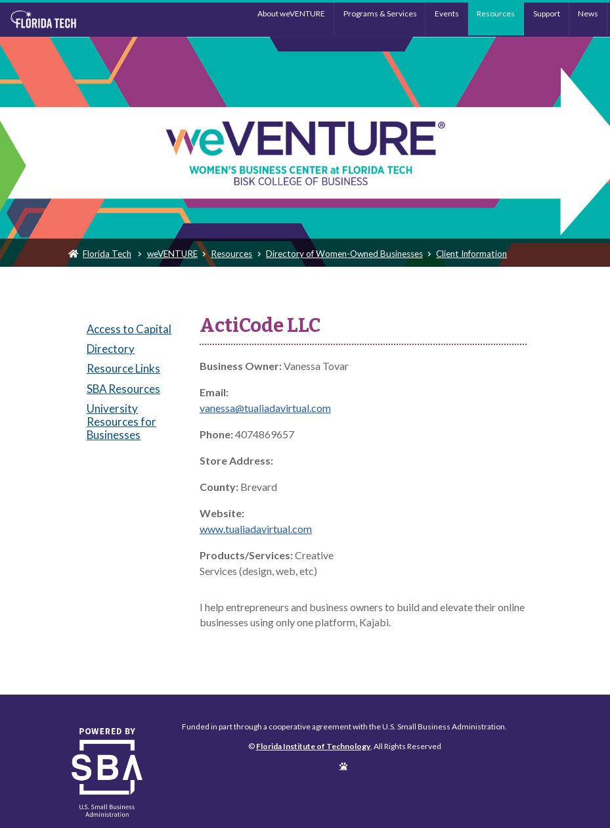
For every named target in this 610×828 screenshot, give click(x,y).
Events (447, 13)
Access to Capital (129, 329)
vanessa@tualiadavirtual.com (265, 408)
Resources (496, 13)
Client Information (471, 253)
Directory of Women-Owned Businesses (344, 253)
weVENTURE (172, 253)
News (588, 13)
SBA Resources (123, 389)
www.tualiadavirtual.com (256, 528)
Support (546, 13)
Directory (111, 349)
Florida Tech (107, 253)
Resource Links (123, 368)
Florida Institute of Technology (78, 19)
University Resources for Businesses (121, 422)
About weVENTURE (291, 13)
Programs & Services (380, 13)
